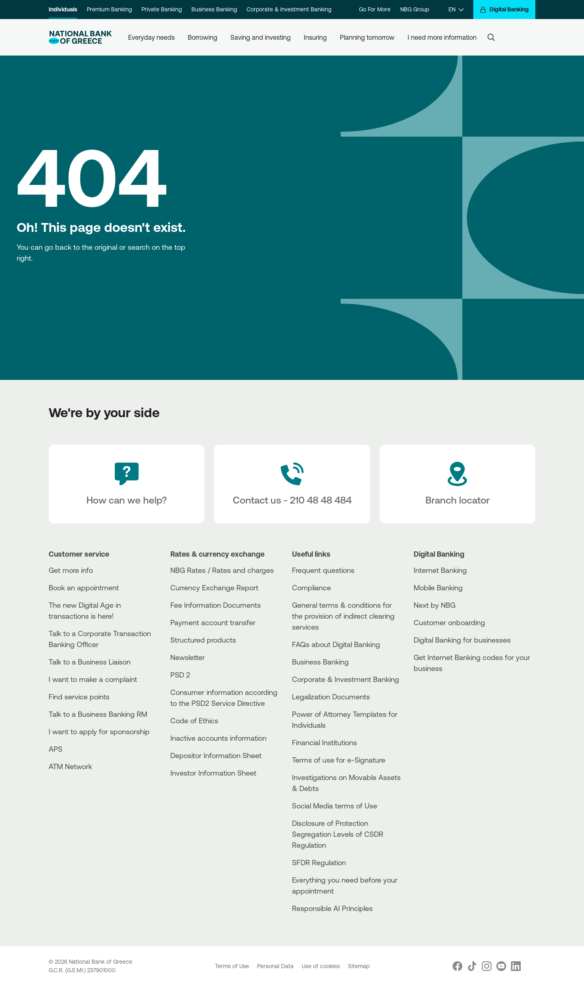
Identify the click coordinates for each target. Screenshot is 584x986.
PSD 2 (180, 675)
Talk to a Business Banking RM (98, 714)
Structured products (203, 640)
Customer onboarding (449, 622)
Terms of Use (233, 966)
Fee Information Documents (215, 605)
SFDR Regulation (319, 862)
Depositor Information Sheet (216, 755)
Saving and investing (260, 37)
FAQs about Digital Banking (336, 644)
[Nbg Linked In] (516, 966)
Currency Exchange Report (214, 587)
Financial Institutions (324, 742)
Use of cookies (321, 966)
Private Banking (162, 9)
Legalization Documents (331, 696)
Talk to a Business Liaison (90, 662)
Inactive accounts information (218, 738)
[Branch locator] (457, 484)
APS (55, 749)
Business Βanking (320, 662)
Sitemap (358, 966)
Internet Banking (440, 570)
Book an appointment (84, 587)
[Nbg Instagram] (487, 966)
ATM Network (70, 766)
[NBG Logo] (80, 37)
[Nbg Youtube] (501, 966)
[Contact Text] (292, 484)
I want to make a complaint (93, 679)
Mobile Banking (438, 587)
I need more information (442, 37)
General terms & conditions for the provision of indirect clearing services (343, 616)
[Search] (491, 37)
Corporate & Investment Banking (289, 9)
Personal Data (276, 966)
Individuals (63, 9)
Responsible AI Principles (332, 908)
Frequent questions (323, 570)
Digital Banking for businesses (462, 640)
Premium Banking (109, 9)
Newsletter (187, 657)
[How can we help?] (126, 484)
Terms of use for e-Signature (338, 760)
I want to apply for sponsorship (99, 731)
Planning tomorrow (367, 37)
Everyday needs (151, 37)
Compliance (311, 587)
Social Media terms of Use (334, 806)
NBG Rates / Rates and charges (222, 570)
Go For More (375, 9)
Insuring (315, 37)
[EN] (456, 9)
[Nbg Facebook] (457, 966)
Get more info (71, 570)
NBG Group (414, 9)
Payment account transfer (213, 622)
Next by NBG (434, 605)
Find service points (79, 696)
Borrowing (202, 37)
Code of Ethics (194, 720)
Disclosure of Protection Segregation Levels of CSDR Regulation (337, 834)
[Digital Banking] (504, 9)
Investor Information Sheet (213, 773)
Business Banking (214, 9)
